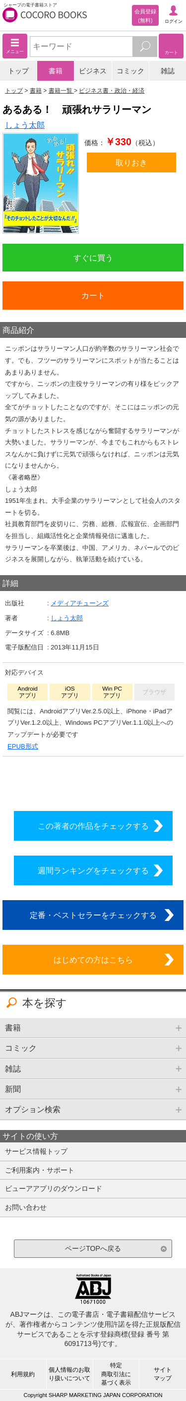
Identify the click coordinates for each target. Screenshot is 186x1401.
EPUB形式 (22, 746)
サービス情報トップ (36, 1151)
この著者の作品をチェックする (93, 825)
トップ (18, 71)
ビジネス (93, 71)
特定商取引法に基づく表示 (116, 1374)
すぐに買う (93, 257)
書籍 (55, 71)
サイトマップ (163, 1374)
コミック (130, 71)
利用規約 (23, 1374)
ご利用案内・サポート (39, 1170)
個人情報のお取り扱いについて (69, 1374)
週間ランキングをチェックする (93, 870)
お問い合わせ (26, 1207)
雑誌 (168, 71)
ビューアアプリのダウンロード (53, 1188)
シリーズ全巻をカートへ (93, 781)
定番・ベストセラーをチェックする (93, 915)
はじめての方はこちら (93, 959)
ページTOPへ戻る (93, 1248)
